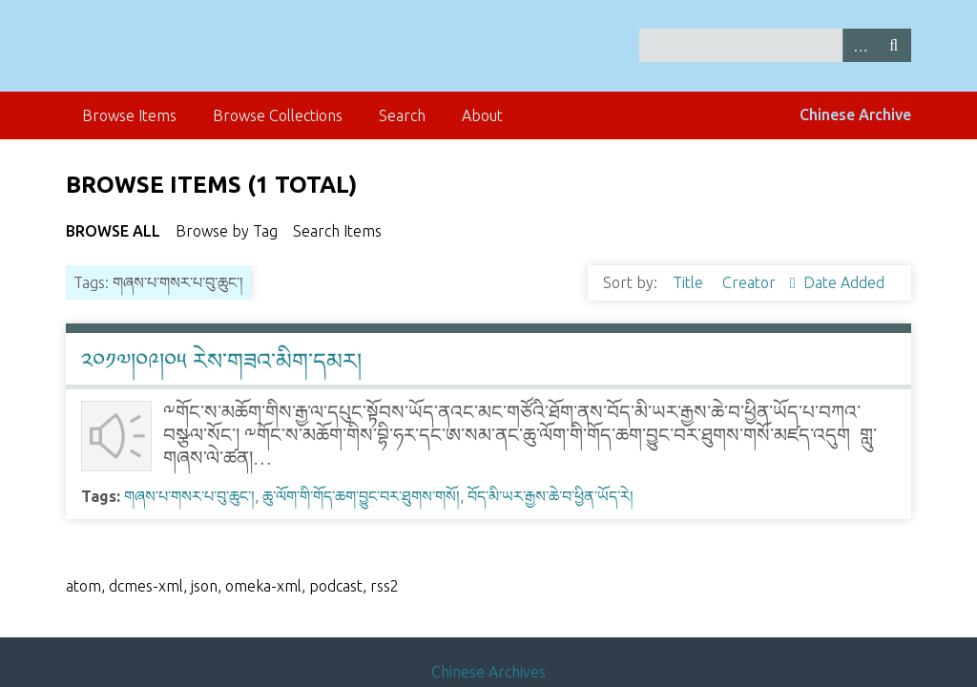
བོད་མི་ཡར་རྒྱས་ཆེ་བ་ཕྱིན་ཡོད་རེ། (551, 496)
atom (83, 585)
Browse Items (129, 115)
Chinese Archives (488, 671)
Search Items (337, 230)
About (482, 115)
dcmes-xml (146, 585)
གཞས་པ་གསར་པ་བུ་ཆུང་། (189, 496)
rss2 (384, 585)
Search (894, 45)
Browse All (113, 230)
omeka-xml (263, 585)
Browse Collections (278, 115)
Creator (751, 282)
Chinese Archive (855, 114)
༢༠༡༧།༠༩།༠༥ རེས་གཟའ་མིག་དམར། (221, 361)
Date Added (843, 282)
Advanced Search (859, 45)
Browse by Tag (227, 230)
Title (690, 282)
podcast (336, 585)
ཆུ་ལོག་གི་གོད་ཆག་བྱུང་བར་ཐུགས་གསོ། (361, 496)
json (204, 585)
